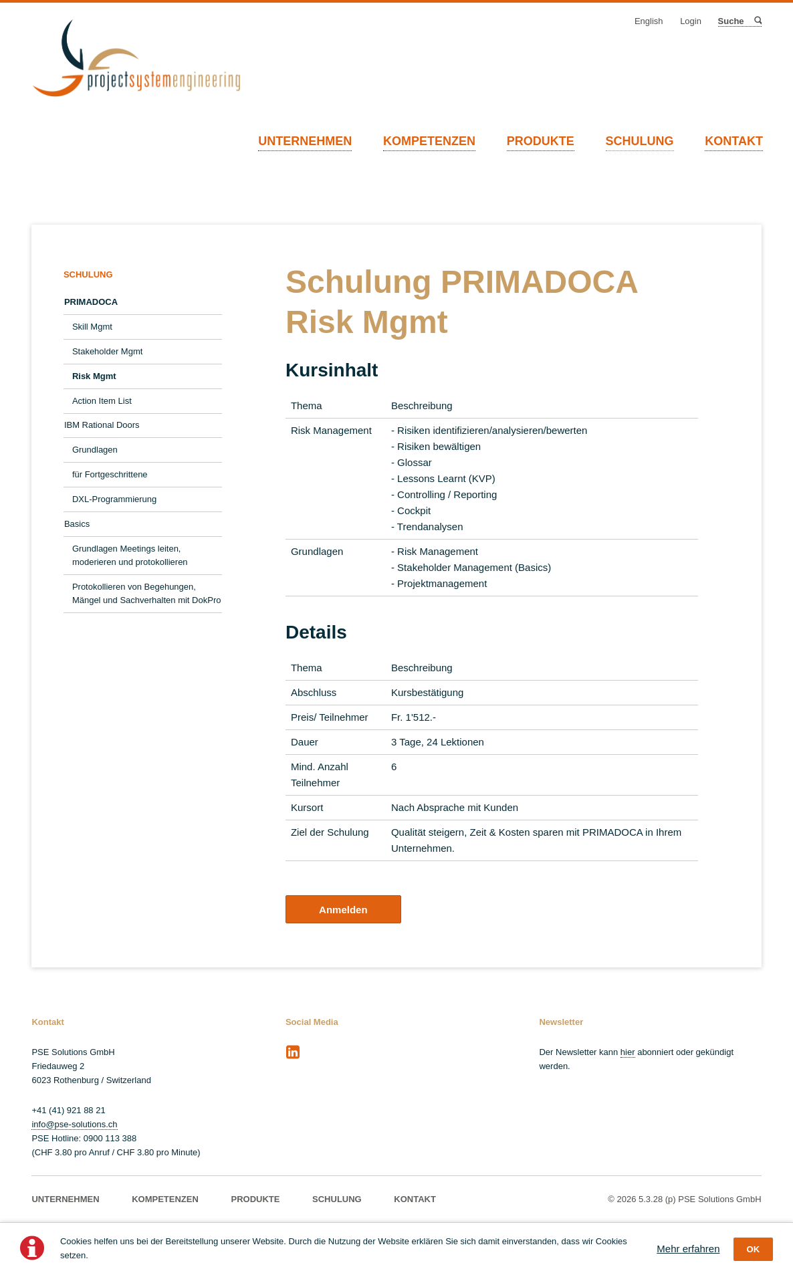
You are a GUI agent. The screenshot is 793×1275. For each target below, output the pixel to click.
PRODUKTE (540, 141)
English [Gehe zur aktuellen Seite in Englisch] (649, 21)
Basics (77, 524)
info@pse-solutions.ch (74, 1124)
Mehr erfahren (688, 1248)
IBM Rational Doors (102, 425)
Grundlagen (95, 450)
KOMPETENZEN (429, 141)
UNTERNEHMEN (305, 141)
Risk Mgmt (94, 376)
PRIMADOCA (91, 302)
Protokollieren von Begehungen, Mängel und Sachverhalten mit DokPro (146, 593)
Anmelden (343, 909)
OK (753, 1249)
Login (690, 21)
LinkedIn (293, 1052)
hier (627, 1052)
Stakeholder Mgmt (107, 351)
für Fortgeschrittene (110, 474)
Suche (757, 21)
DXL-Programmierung (114, 499)
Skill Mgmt (92, 327)
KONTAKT (734, 141)
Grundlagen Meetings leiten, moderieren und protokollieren (130, 555)
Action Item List (102, 401)
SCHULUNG (640, 141)
